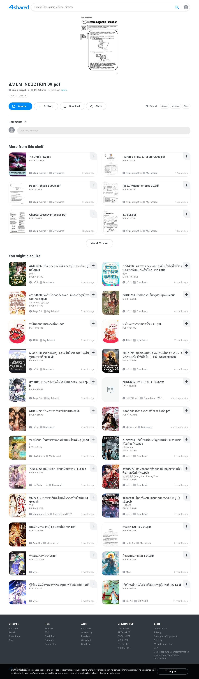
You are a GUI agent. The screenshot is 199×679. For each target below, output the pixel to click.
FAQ (47, 632)
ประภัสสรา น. (37, 485)
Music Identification (163, 644)
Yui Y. (127, 601)
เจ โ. (33, 282)
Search (12, 632)
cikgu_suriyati (18, 90)
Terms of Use (160, 628)
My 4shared (38, 90)
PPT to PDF (123, 644)
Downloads (47, 282)
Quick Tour (50, 636)
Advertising (87, 632)
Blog (11, 640)
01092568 (141, 601)
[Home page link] (19, 7)
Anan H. (34, 543)
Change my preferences (110, 673)
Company (86, 628)
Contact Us (50, 644)
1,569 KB (22, 96)
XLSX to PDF (124, 648)
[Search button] (177, 7)
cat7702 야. (130, 398)
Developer (86, 644)
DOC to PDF (123, 628)
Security (158, 640)
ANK (33, 340)
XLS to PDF (123, 640)
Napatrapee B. (38, 514)
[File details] (21, 164)
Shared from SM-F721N (152, 398)
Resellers (85, 636)
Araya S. (35, 311)
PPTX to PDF (124, 632)
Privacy (157, 632)
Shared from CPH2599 (61, 514)
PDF (12, 96)
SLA (156, 648)
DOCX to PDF (124, 636)
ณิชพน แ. (129, 427)
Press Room (15, 636)
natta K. (128, 543)
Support (49, 628)
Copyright (86, 640)
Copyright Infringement (165, 636)
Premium (13, 628)
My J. (33, 572)
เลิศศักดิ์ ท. (36, 456)
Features (49, 640)
